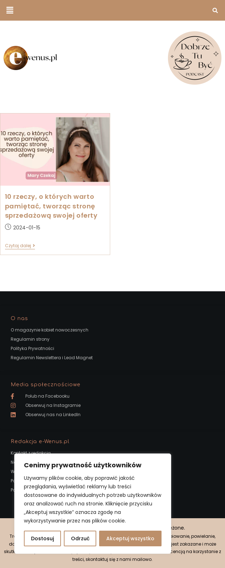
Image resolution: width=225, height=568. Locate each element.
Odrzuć (80, 538)
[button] (10, 10)
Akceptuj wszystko (130, 538)
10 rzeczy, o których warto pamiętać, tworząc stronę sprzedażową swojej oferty (51, 205)
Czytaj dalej (20, 246)
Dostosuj (42, 538)
